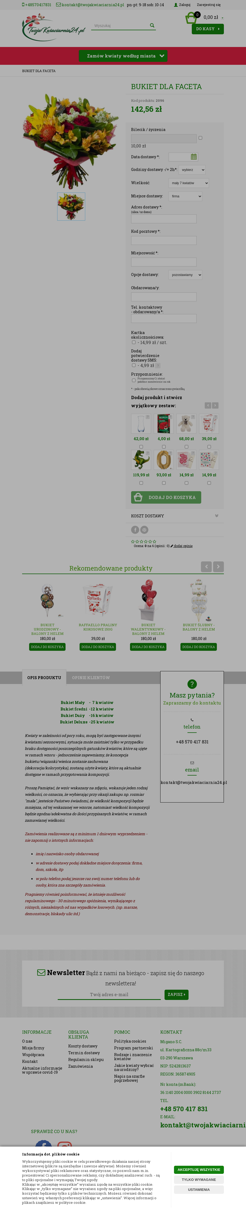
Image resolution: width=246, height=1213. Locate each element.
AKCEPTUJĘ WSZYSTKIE (198, 1170)
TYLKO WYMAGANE (199, 1180)
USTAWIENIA (199, 1190)
